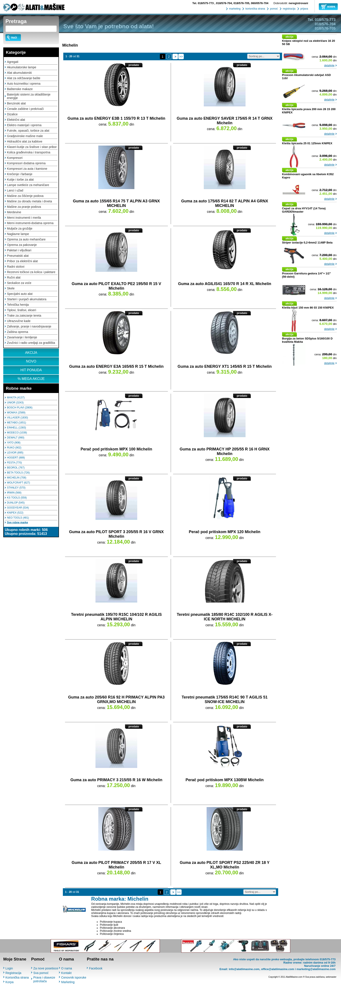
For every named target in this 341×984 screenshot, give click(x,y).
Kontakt (66, 973)
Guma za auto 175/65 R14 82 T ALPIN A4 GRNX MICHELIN (224, 203)
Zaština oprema (17, 332)
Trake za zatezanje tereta (24, 315)
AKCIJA (31, 352)
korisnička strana (255, 8)
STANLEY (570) (16, 487)
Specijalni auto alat (20, 294)
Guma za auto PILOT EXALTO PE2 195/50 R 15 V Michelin (116, 286)
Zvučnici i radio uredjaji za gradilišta (31, 342)
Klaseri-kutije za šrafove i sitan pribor (32, 147)
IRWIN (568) (14, 492)
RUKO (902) (14, 447)
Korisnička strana (17, 977)
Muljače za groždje (19, 228)
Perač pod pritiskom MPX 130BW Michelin (225, 780)
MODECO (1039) (17, 432)
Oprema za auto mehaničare (26, 239)
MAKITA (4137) (16, 397)
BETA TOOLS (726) (18, 472)
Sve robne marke (17, 522)
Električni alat (16, 119)
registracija (288, 8)
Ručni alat (13, 277)
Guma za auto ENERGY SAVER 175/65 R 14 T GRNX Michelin (224, 120)
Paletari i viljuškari (19, 250)
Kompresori (15, 158)
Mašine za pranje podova (24, 206)
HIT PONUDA (31, 370)
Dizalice (12, 114)
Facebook (95, 968)
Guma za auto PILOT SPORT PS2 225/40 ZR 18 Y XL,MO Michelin (224, 864)
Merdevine (14, 212)
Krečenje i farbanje (19, 174)
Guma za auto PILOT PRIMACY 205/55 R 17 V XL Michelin (116, 864)
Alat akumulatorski (19, 72)
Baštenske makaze (20, 89)
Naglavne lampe (18, 234)
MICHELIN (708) (16, 477)
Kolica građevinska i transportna (28, 152)
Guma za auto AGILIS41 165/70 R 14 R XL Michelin (224, 284)
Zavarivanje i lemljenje (22, 337)
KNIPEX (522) (15, 512)
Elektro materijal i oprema (24, 125)
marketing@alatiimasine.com (316, 969)
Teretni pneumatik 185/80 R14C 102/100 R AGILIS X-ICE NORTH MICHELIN (224, 616)
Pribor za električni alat (22, 261)
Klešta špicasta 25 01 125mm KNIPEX (307, 143)
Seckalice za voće (19, 283)
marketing (234, 8)
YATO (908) (13, 442)
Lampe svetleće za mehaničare (28, 185)
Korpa (9, 982)
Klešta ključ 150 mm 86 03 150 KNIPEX (308, 307)
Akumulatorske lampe (21, 67)
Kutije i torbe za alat (20, 179)
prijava (304, 8)
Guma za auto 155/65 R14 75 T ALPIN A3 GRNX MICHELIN (116, 203)
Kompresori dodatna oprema (26, 163)
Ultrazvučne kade (18, 321)
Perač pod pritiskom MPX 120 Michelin (224, 532)
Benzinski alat (16, 103)
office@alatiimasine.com (277, 969)
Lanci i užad (15, 190)
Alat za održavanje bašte (23, 78)
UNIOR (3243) (15, 402)
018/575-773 (203, 3)
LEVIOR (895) (15, 452)
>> (181, 56)
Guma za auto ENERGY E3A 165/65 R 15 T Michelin (116, 366)
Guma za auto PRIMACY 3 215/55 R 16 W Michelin (116, 780)
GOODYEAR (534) (18, 507)
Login (9, 968)
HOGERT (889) (16, 457)
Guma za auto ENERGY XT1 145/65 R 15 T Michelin (224, 366)
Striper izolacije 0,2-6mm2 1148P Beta (307, 242)
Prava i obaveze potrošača (44, 979)
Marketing (67, 982)
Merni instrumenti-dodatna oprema (30, 223)
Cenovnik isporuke (73, 977)
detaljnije (329, 65)
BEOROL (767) (16, 467)
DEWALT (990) (15, 437)
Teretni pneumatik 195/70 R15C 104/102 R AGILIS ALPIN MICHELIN (116, 616)
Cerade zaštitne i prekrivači (25, 109)
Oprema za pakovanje (22, 245)
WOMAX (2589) (16, 412)
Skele (11, 288)
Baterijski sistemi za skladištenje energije (28, 96)
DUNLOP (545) (16, 502)
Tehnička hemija (18, 304)
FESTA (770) (14, 462)
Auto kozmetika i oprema (23, 83)
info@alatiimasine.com (244, 969)
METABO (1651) (16, 422)
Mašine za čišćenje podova (25, 196)
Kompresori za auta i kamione (27, 168)
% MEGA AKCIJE (31, 379)
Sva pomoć (40, 973)
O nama (66, 968)
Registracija (13, 973)
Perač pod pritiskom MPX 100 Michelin (116, 449)
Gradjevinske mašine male (25, 136)
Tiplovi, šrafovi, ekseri (21, 310)
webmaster (331, 977)
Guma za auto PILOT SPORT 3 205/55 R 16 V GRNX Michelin (116, 534)
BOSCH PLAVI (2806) (19, 407)
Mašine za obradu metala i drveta (29, 201)
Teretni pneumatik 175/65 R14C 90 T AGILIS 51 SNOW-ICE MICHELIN (224, 699)
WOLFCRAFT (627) (18, 482)
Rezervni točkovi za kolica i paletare (31, 272)
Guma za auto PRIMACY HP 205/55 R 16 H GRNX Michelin (224, 451)
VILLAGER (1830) (17, 417)
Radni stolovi (15, 266)
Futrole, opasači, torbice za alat (28, 130)
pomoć (273, 8)
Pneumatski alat (18, 255)
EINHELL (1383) (16, 427)
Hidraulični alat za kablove (24, 141)
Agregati (12, 62)
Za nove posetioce (45, 968)
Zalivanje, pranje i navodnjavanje (29, 326)
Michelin (70, 45)
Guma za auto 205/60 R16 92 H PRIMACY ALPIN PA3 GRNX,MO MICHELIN (116, 699)
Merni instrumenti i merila (24, 217)
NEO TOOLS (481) (18, 517)
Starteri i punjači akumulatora (26, 299)
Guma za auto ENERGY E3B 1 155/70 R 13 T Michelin (116, 118)
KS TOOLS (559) (17, 497)
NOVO (31, 361)
